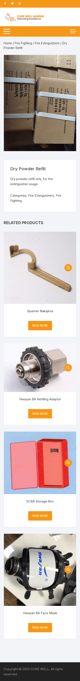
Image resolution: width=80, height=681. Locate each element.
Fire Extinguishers (47, 43)
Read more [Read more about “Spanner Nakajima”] (40, 325)
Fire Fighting (23, 43)
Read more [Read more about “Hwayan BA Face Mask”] (40, 627)
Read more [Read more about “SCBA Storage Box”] (40, 515)
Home (8, 43)
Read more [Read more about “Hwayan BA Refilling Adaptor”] (40, 413)
